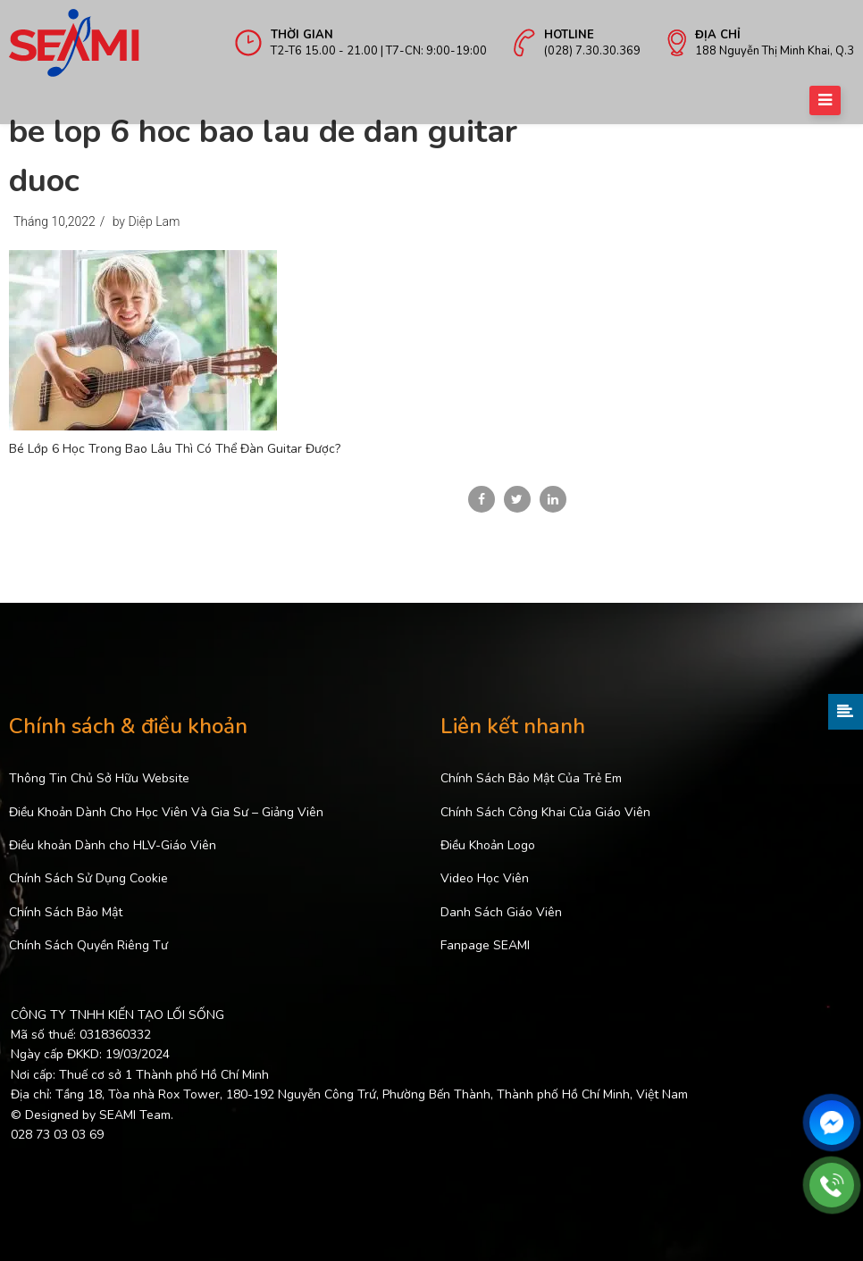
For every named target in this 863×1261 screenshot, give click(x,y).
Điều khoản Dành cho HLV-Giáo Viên (112, 845)
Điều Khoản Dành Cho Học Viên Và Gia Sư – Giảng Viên (166, 812)
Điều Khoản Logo (487, 845)
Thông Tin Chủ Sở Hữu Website (99, 778)
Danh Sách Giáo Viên (501, 912)
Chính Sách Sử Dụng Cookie (88, 878)
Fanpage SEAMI (485, 945)
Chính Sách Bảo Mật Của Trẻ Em (531, 778)
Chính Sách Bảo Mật (65, 912)
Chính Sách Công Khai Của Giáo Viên (545, 812)
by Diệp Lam (146, 221)
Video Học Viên (484, 878)
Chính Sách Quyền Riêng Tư (88, 945)
